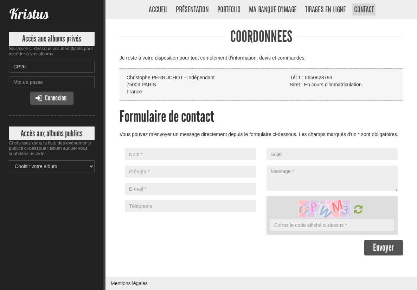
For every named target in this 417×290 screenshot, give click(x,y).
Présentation (192, 10)
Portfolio (228, 10)
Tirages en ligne (325, 10)
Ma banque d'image (273, 10)
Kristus (29, 14)
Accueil (158, 10)
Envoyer (383, 247)
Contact (363, 10)
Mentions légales (129, 283)
